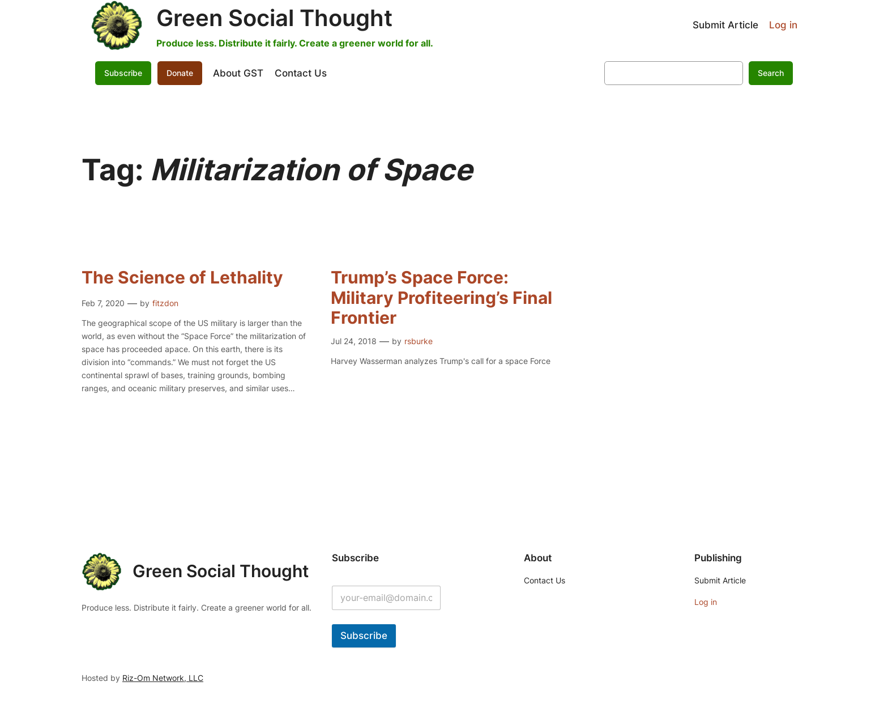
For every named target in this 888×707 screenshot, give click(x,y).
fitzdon (165, 303)
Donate (179, 73)
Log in (783, 25)
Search (771, 73)
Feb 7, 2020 (103, 303)
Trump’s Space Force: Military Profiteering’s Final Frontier (441, 298)
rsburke (418, 341)
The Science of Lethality (182, 277)
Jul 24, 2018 (354, 341)
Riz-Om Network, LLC (162, 678)
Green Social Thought (274, 18)
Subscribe (123, 73)
